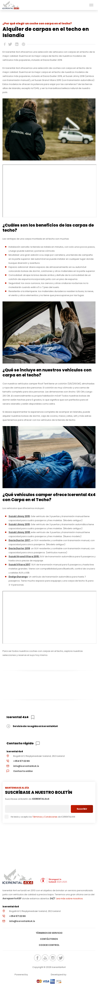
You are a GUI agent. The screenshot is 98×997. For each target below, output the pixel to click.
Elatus (76, 974)
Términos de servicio (49, 933)
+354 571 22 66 (21, 761)
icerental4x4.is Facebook (37, 957)
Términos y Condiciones (44, 816)
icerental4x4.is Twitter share (10, 44)
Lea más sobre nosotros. (69, 898)
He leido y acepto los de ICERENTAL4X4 (40, 816)
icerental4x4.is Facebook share (5, 44)
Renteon (37, 974)
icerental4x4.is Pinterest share (23, 44)
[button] (91, 5)
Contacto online (23, 771)
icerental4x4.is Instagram (53, 957)
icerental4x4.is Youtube (45, 957)
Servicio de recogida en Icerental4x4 (35, 726)
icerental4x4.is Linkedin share (16, 44)
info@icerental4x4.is (26, 766)
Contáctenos (49, 939)
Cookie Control (49, 945)
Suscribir (82, 808)
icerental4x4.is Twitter (60, 957)
